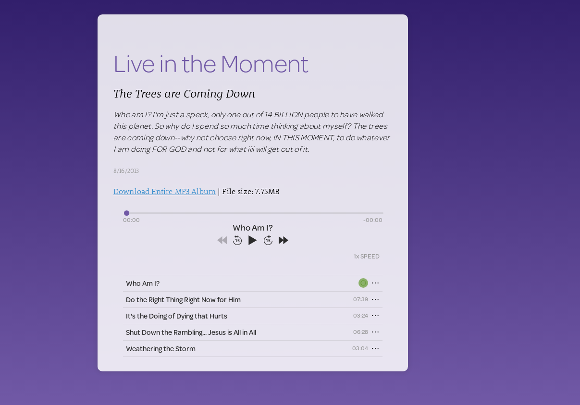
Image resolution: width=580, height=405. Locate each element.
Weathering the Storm (161, 349)
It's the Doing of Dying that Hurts (176, 316)
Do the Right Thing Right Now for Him (183, 300)
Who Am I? (143, 283)
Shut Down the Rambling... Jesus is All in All (191, 332)
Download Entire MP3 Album (164, 191)
